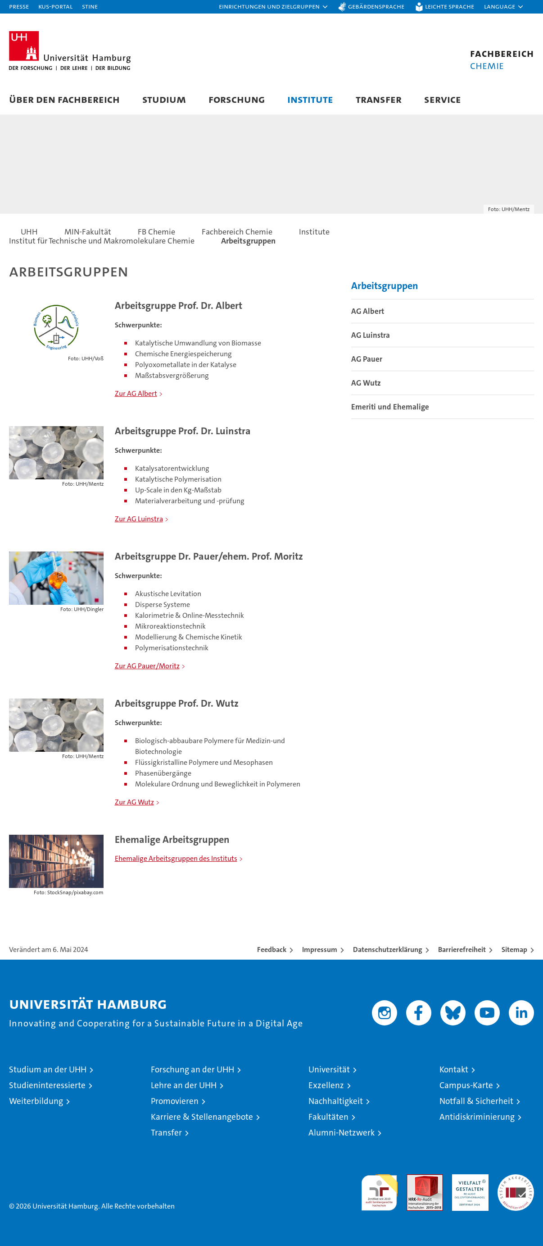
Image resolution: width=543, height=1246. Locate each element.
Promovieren (175, 1101)
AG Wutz (366, 383)
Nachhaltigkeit (335, 1101)
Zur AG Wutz (134, 802)
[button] (274, 7)
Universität (329, 1069)
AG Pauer (366, 359)
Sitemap (514, 949)
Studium (164, 99)
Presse (19, 6)
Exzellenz (326, 1085)
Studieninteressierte (47, 1085)
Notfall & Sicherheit (476, 1101)
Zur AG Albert (136, 393)
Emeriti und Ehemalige (390, 407)
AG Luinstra (370, 335)
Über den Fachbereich (64, 99)
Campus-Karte (466, 1085)
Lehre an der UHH (184, 1085)
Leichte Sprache (449, 6)
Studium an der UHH (47, 1069)
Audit (415, 1179)
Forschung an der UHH (192, 1069)
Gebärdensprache (376, 6)
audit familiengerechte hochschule (379, 1188)
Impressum (319, 949)
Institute (310, 99)
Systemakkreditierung (516, 1179)
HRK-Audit (468, 1179)
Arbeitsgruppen (384, 285)
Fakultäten (328, 1116)
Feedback (271, 949)
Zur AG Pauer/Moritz (147, 666)
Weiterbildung (36, 1101)
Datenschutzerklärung (387, 949)
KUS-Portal (55, 6)
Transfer (379, 99)
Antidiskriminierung (477, 1116)
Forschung (236, 99)
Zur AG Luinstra (139, 519)
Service (442, 99)
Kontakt (453, 1069)
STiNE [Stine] (90, 6)
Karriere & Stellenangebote (202, 1116)
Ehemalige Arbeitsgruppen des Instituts (176, 858)
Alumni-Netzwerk (341, 1132)
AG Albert (367, 311)
